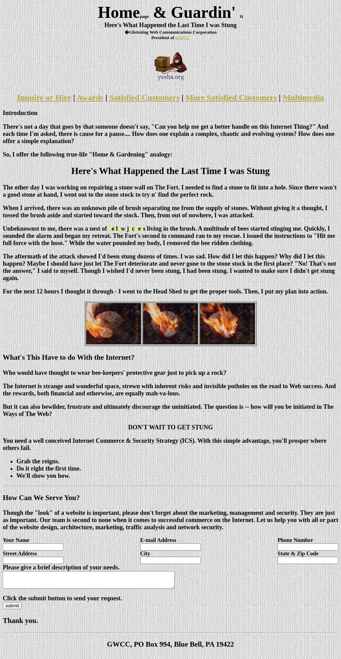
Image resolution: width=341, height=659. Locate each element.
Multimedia (303, 97)
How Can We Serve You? (41, 498)
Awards (90, 97)
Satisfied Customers (144, 97)
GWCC (182, 37)
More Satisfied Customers (231, 97)
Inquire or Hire (44, 97)
